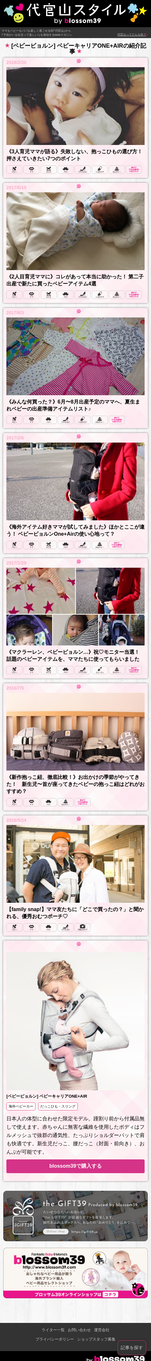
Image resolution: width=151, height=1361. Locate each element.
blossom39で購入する (75, 1166)
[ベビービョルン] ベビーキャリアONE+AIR (46, 1096)
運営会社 (101, 1330)
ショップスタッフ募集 (96, 1339)
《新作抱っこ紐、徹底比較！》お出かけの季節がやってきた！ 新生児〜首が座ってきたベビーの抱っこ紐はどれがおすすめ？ (75, 784)
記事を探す (132, 1347)
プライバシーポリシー (55, 1339)
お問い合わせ (79, 1330)
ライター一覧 (53, 1330)
